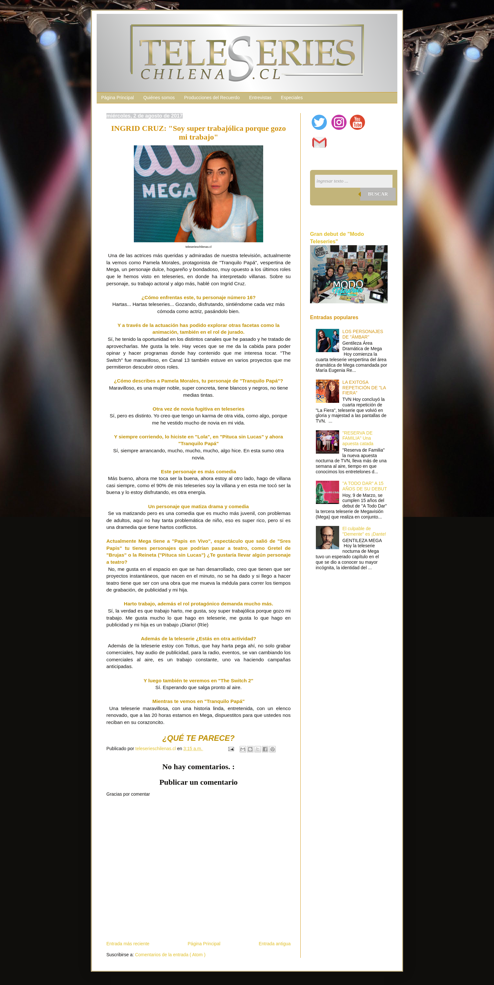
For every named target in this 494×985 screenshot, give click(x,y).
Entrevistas (260, 97)
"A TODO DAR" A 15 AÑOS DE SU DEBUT (364, 486)
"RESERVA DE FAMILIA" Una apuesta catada (357, 438)
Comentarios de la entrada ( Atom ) (170, 954)
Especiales (292, 97)
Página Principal (117, 97)
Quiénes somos (159, 97)
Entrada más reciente (127, 943)
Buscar (378, 193)
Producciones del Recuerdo (212, 97)
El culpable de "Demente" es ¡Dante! (364, 531)
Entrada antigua (275, 943)
